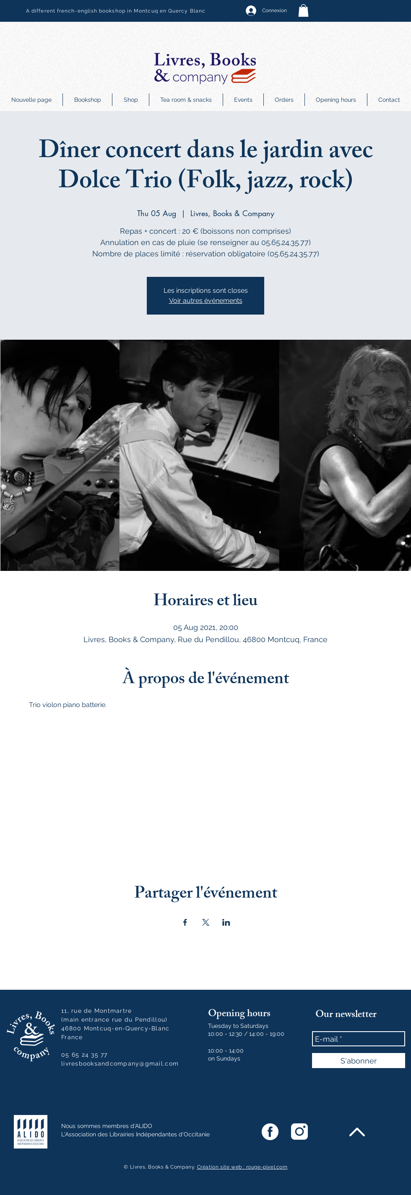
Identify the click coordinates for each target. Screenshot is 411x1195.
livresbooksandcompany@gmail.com (120, 1063)
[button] (303, 10)
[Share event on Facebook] (185, 922)
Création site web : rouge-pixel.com (242, 1167)
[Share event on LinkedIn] (226, 922)
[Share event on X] (206, 922)
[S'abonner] (358, 1060)
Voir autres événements (205, 301)
